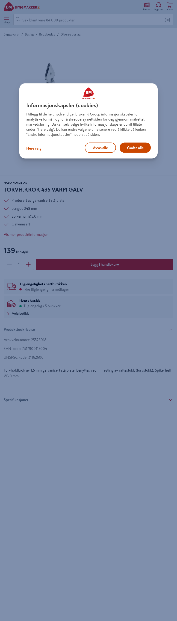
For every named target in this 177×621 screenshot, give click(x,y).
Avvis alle (100, 148)
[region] (88, 121)
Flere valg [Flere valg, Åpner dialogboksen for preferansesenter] (33, 148)
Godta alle (135, 148)
